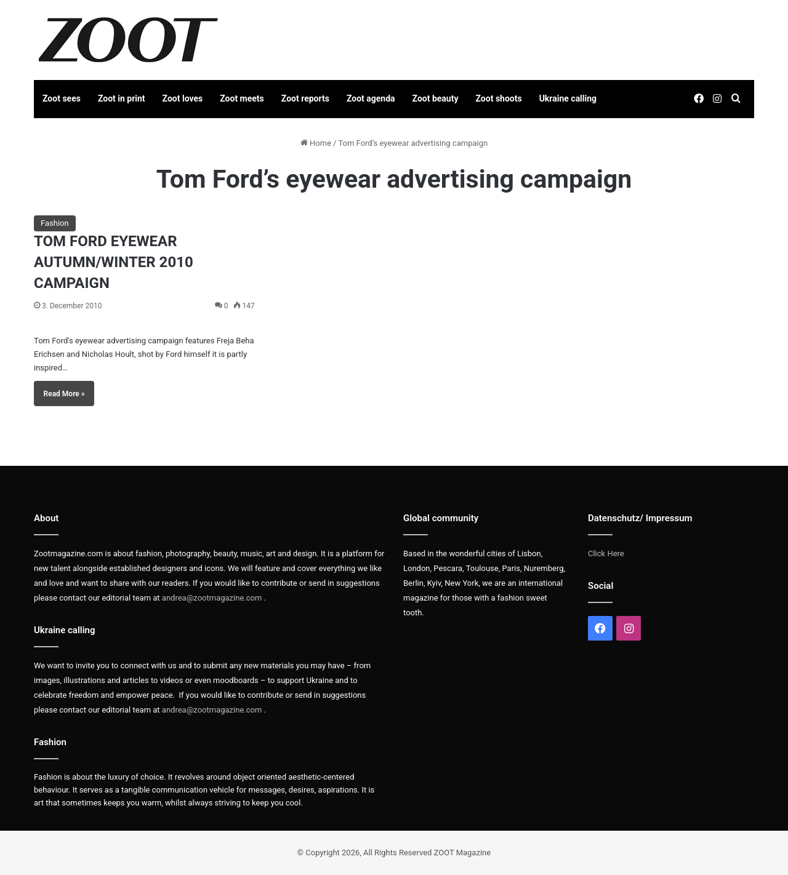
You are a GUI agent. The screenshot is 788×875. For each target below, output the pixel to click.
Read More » (64, 394)
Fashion (55, 223)
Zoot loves (183, 98)
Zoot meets (242, 98)
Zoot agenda (371, 98)
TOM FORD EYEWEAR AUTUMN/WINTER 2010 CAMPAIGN (113, 262)
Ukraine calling (568, 98)
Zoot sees (61, 98)
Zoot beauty (435, 98)
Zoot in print (121, 98)
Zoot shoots (499, 98)
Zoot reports (305, 98)
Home (315, 143)
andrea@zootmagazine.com (212, 597)
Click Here (606, 553)
